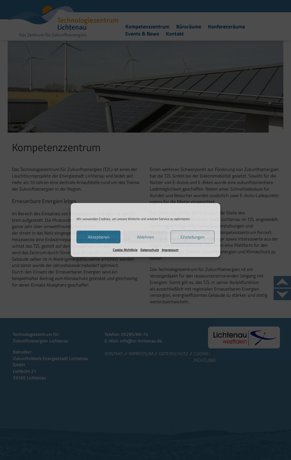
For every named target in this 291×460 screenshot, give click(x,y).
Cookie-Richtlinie (125, 249)
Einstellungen (192, 237)
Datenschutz (149, 249)
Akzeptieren (98, 237)
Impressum (170, 249)
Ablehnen (145, 237)
